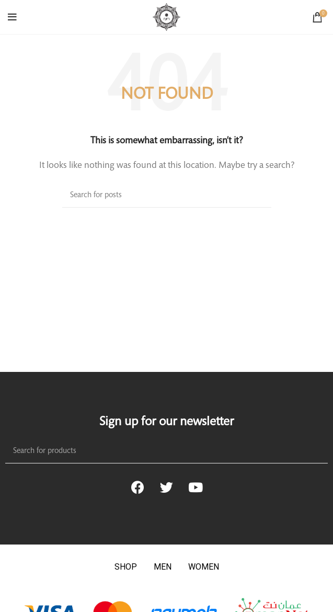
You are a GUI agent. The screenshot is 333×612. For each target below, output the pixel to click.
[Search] (166, 196)
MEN (162, 567)
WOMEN (203, 567)
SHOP (125, 567)
